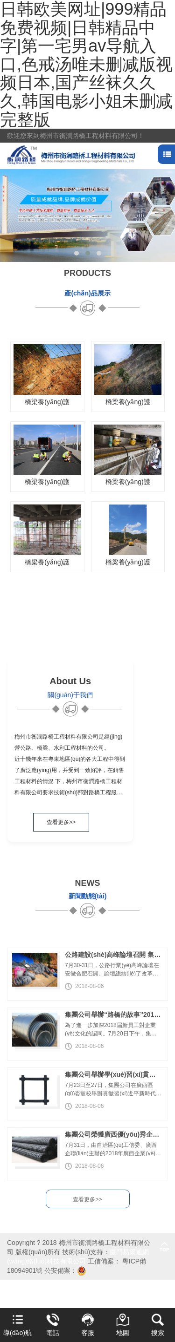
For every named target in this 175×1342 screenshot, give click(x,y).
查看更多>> (61, 822)
